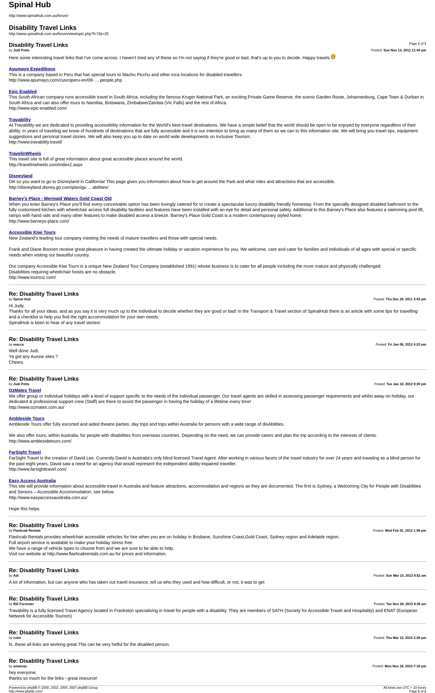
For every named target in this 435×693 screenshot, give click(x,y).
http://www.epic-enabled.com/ (37, 108)
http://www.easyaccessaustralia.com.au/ (48, 497)
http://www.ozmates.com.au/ (36, 407)
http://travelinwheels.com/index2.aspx (45, 164)
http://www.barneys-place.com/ (39, 221)
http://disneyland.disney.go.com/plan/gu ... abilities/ (58, 187)
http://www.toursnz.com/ (32, 277)
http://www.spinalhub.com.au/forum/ (38, 16)
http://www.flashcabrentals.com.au (80, 553)
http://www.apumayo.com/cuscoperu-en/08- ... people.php (65, 80)
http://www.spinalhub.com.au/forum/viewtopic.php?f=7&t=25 (58, 34)
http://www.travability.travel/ (35, 142)
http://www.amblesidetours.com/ (40, 441)
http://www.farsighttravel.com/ (37, 469)
